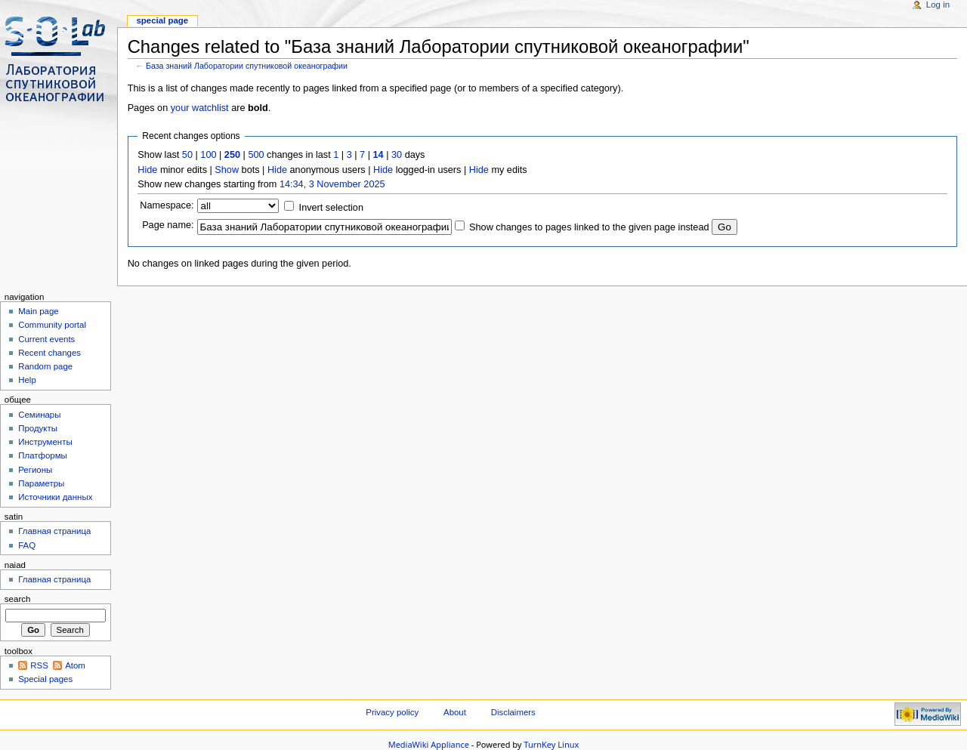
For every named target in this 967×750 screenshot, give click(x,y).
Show (227, 170)
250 (232, 155)
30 (396, 155)
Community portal (52, 324)
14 (378, 155)
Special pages (45, 679)
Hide (147, 170)
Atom (75, 665)
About (455, 712)
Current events (46, 339)
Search (18, 598)
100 (208, 155)
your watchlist (200, 108)
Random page (45, 366)
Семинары (39, 414)
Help (27, 379)
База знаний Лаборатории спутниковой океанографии (247, 65)
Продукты (37, 428)
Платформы (42, 455)
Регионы (35, 469)
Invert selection (331, 207)
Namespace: (166, 205)
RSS (39, 665)
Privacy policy (392, 712)
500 (256, 155)
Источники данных (55, 497)
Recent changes (49, 352)
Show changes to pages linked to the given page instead (589, 227)
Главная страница (54, 530)
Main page (38, 311)
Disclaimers (513, 712)
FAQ (27, 545)
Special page (162, 20)
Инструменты (45, 441)
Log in (938, 4)
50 (187, 155)
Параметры (41, 483)
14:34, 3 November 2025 (332, 184)
